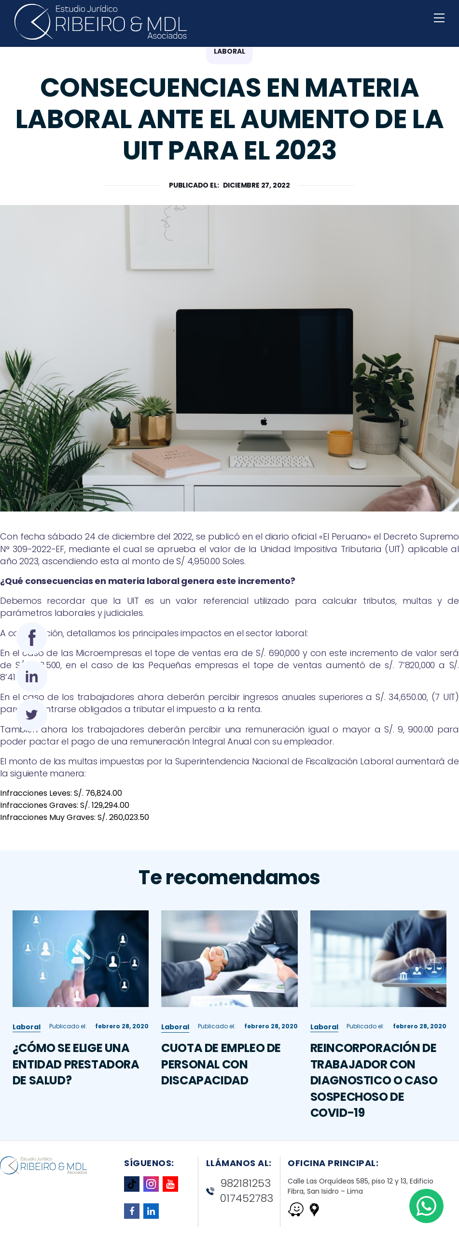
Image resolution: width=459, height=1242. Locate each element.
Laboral (27, 1033)
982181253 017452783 (240, 1191)
